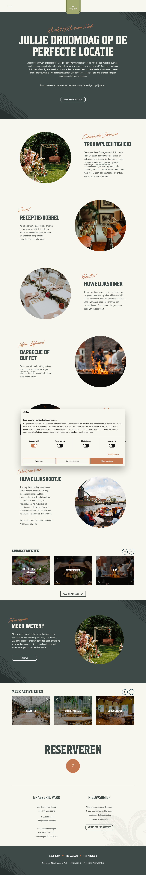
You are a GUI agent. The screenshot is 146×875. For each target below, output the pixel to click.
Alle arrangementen (73, 594)
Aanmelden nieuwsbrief (99, 827)
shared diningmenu (111, 305)
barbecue (24, 369)
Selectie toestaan (73, 461)
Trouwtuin (118, 172)
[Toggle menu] (10, 6)
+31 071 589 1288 (47, 816)
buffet (33, 369)
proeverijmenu (90, 305)
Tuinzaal (120, 158)
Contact (24, 658)
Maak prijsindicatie (73, 99)
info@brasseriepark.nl (47, 820)
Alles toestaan (107, 461)
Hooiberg (111, 158)
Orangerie (88, 162)
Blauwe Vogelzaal (102, 162)
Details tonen (113, 454)
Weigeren (39, 461)
